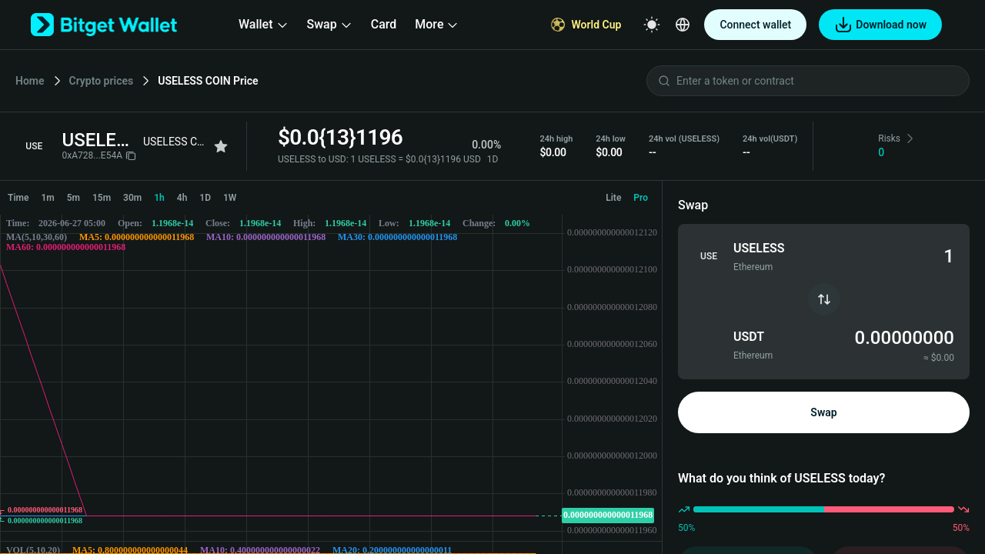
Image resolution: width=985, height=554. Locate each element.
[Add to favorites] (221, 146)
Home (30, 81)
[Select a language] (682, 24)
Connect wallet (755, 24)
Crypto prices (101, 81)
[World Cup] (586, 24)
